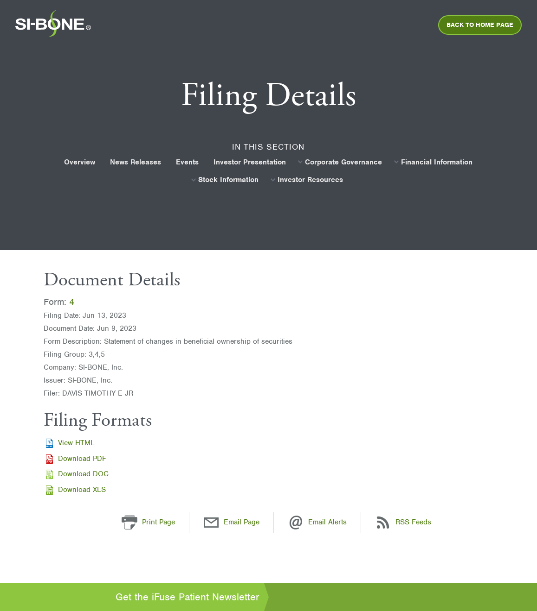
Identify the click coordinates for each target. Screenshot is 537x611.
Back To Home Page (479, 25)
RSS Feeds (413, 522)
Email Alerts (327, 522)
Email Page (241, 522)
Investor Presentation (250, 162)
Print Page (158, 522)
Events (187, 162)
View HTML (76, 442)
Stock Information (228, 179)
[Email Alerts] (295, 522)
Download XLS (82, 489)
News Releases (135, 162)
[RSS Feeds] (383, 522)
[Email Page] (211, 522)
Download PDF (82, 458)
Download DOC (83, 474)
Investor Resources (310, 179)
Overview (79, 162)
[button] (129, 522)
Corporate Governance (343, 162)
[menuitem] (53, 26)
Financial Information (436, 162)
